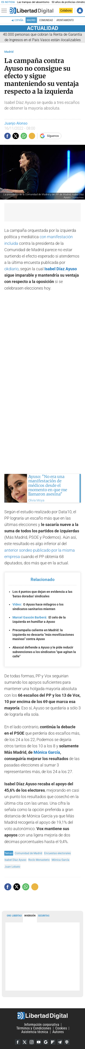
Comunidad (46, 20)
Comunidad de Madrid (28, 853)
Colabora (66, 10)
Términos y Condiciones (33, 1028)
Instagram (31, 1042)
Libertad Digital (42, 1015)
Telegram (60, 1042)
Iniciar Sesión (80, 11)
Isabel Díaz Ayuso (60, 269)
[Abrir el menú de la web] (5, 11)
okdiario (11, 269)
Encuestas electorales (57, 853)
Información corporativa (41, 1024)
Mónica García (47, 752)
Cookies (61, 1028)
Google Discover (46, 1042)
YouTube (38, 1042)
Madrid (31, 20)
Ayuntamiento (65, 20)
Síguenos (53, 135)
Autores (58, 1032)
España (19, 20)
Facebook (17, 1042)
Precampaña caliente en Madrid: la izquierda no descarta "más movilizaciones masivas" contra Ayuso (43, 634)
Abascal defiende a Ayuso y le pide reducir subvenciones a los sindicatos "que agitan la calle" (44, 652)
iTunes (67, 1042)
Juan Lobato (12, 866)
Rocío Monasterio (39, 859)
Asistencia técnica (34, 1032)
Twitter (24, 1042)
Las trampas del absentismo (33, 2)
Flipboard (53, 1042)
